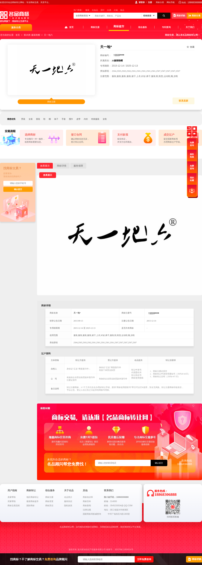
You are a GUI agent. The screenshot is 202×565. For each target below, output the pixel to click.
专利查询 (166, 27)
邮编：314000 (110, 501)
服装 (87, 10)
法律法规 (87, 510)
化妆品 (95, 10)
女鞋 (105, 119)
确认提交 (18, 189)
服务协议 (68, 501)
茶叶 (102, 10)
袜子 (56, 119)
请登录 (142, 2)
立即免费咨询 (144, 559)
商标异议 (49, 505)
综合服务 (142, 27)
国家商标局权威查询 (92, 514)
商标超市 (118, 26)
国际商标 (30, 505)
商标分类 (160, 2)
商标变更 (49, 501)
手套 (64, 119)
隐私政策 (68, 505)
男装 (23, 119)
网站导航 (171, 2)
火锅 (116, 10)
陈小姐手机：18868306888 (116, 497)
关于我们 (190, 27)
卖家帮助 (12, 497)
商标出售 (194, 15)
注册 (150, 2)
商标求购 (179, 15)
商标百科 (87, 501)
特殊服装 (95, 119)
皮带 (78, 119)
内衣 (86, 119)
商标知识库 (88, 497)
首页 (71, 27)
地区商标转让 (32, 497)
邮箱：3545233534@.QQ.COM (118, 505)
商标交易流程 (14, 505)
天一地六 (48, 35)
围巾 (71, 119)
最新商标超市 (32, 501)
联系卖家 (183, 101)
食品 (122, 10)
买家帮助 (12, 501)
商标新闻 (87, 505)
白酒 (109, 10)
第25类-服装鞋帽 (32, 35)
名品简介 (68, 497)
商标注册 (95, 27)
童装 (38, 119)
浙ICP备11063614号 (124, 549)
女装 (31, 119)
